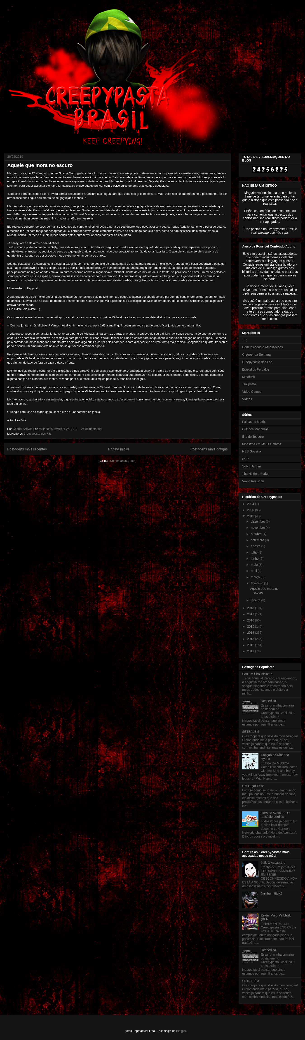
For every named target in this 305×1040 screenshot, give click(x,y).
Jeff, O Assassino (273, 862)
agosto (256, 546)
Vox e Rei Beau (253, 481)
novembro (258, 527)
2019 (251, 516)
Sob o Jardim (251, 466)
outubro (256, 534)
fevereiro (257, 583)
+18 (245, 340)
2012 (251, 645)
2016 (251, 620)
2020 (251, 510)
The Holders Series (255, 474)
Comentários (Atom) (123, 460)
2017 (251, 614)
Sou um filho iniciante (257, 674)
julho (254, 552)
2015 (251, 626)
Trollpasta (249, 384)
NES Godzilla (251, 451)
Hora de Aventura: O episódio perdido (275, 815)
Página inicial (118, 449)
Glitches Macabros (255, 429)
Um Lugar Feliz (253, 786)
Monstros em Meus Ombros (261, 444)
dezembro (258, 521)
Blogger (181, 1031)
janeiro (256, 600)
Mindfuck (248, 377)
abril (254, 571)
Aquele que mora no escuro (40, 165)
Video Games (251, 391)
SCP (245, 459)
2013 (251, 639)
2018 (251, 608)
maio (254, 564)
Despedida (268, 701)
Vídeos (247, 399)
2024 (251, 504)
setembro (258, 540)
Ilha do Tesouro (253, 436)
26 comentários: (92, 429)
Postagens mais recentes (27, 449)
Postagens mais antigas (209, 449)
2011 (251, 651)
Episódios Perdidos (255, 369)
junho (255, 558)
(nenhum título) (271, 893)
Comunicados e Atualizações (262, 347)
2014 (251, 632)
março (255, 577)
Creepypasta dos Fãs (37, 433)
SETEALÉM (250, 731)
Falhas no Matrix (253, 422)
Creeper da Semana (256, 354)
